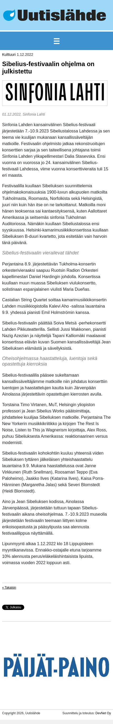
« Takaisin (9, 587)
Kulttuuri (9, 54)
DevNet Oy (103, 713)
